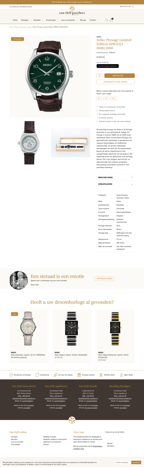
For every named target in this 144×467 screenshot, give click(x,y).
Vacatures (110, 446)
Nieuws (83, 20)
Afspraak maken (105, 278)
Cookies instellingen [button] (122, 462)
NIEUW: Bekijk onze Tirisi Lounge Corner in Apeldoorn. (72, 2)
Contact (93, 20)
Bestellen (118, 75)
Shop (16, 27)
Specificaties (105, 184)
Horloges (24, 20)
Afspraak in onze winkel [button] (116, 82)
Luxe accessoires (68, 20)
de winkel (26, 408)
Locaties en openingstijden (20, 7)
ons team (30, 405)
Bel (99, 98)
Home (15, 20)
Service (46, 444)
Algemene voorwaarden (52, 442)
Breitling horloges (49, 437)
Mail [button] (113, 98)
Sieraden (37, 20)
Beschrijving (105, 177)
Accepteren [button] (136, 462)
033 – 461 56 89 (24, 396)
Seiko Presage (122, 195)
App (106, 98)
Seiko (29, 27)
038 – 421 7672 (88, 396)
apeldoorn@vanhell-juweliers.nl (56, 398)
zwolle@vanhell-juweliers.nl (88, 398)
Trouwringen (51, 20)
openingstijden (27, 401)
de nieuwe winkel (91, 408)
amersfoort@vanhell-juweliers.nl (23, 398)
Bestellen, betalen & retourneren (55, 439)
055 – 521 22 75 (56, 396)
